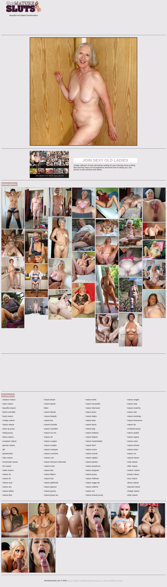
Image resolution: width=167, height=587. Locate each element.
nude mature (132, 462)
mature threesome (134, 420)
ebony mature (7, 437)
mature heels (90, 400)
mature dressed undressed (54, 462)
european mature (8, 441)
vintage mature (132, 491)
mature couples (50, 445)
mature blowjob (49, 416)
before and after (8, 412)
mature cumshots (50, 454)
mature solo (131, 412)
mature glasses (49, 487)
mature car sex (49, 433)
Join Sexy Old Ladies (105, 160)
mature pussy (91, 474)
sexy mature (131, 478)
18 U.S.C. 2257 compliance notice (109, 581)
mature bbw (6, 495)
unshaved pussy (133, 429)
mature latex (90, 420)
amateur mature (8, 400)
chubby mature (8, 420)
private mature (132, 474)
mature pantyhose (92, 466)
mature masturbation (94, 441)
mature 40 (6, 478)
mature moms (91, 449)
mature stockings (133, 416)
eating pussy (7, 433)
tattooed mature (133, 487)
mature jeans (90, 412)
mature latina (90, 425)
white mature (132, 495)
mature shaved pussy (94, 495)
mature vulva (132, 441)
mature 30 (6, 474)
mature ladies (91, 416)
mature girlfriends (50, 483)
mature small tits (133, 408)
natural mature (132, 458)
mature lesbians (92, 433)
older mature (132, 466)
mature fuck (48, 478)
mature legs (90, 429)
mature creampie (50, 449)
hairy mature (7, 458)
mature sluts (131, 404)
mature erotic (49, 466)
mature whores (132, 445)
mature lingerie (91, 437)
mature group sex (50, 495)
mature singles (132, 400)
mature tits (131, 425)
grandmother (7, 454)
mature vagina (132, 437)
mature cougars (50, 441)
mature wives (132, 449)
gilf (3, 449)
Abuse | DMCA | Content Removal (81, 581)
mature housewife (92, 404)
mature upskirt (132, 433)
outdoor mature (133, 470)
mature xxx (131, 454)
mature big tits (49, 404)
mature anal (6, 483)
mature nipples (91, 458)
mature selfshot (91, 487)
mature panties (91, 462)
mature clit (48, 437)
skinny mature (132, 483)
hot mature (6, 466)
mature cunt (48, 458)
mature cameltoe (50, 429)
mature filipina (49, 474)
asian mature (7, 404)
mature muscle (91, 454)
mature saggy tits (92, 483)
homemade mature (9, 462)
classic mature (7, 425)
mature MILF (90, 445)
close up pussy (8, 429)
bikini (45, 408)
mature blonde (49, 412)
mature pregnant (92, 470)
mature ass (6, 487)
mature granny (49, 491)
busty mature (7, 416)
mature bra (48, 420)
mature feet (48, 470)
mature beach (49, 400)
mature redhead (92, 478)
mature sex (90, 491)
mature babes (7, 491)
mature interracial (92, 408)
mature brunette (50, 425)
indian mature (7, 470)
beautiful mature (8, 408)
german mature (8, 445)
